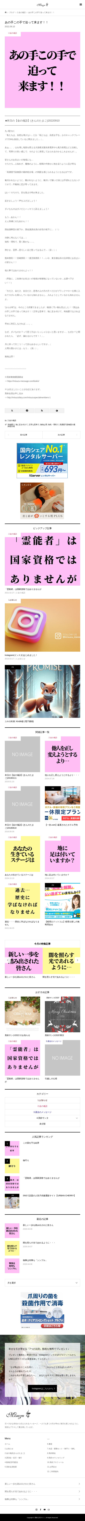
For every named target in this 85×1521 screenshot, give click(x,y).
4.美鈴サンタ (43, 1118)
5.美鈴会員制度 (11, 1467)
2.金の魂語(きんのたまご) (15, 1453)
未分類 (42, 1124)
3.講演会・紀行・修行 (13, 1458)
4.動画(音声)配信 (11, 1462)
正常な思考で (34, 425)
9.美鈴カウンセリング (55, 1458)
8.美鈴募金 (51, 1453)
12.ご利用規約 (52, 1471)
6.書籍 (49, 1444)
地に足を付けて (22, 425)
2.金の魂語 (12, 420)
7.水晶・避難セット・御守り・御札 (61, 1449)
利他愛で (11, 425)
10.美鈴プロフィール (55, 1462)
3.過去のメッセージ (43, 1112)
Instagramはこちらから (42, 1388)
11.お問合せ (52, 1467)
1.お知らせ (43, 1100)
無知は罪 (43, 425)
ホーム (7, 1444)
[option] (24, 963)
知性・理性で (53, 425)
